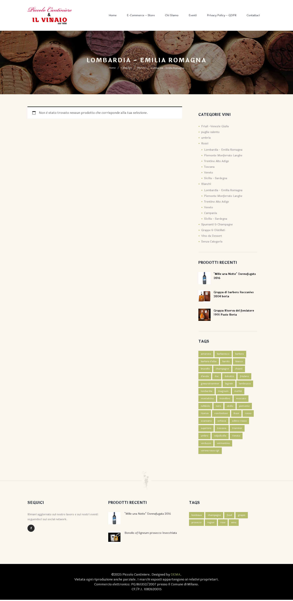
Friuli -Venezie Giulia (215, 126)
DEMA (175, 575)
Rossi (204, 143)
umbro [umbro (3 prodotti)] (204, 437)
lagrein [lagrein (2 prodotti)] (229, 384)
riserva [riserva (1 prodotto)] (205, 414)
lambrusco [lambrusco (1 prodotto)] (245, 384)
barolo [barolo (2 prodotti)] (226, 361)
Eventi (193, 15)
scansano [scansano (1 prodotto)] (206, 422)
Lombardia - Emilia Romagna (223, 150)
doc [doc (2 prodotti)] (217, 376)
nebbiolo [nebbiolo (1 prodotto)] (205, 407)
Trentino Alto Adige (216, 161)
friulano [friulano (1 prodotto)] (244, 376)
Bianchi (141, 68)
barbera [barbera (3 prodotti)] (239, 354)
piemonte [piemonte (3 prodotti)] (244, 407)
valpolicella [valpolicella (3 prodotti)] (220, 437)
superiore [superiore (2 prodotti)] (206, 429)
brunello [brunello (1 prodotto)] (205, 369)
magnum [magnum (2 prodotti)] (223, 392)
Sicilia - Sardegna (215, 178)
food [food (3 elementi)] (229, 516)
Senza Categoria (211, 241)
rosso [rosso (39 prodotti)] (248, 414)
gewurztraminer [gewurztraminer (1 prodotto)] (210, 384)
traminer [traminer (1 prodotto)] (237, 429)
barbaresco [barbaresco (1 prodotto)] (223, 354)
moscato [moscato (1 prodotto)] (241, 399)
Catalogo (126, 68)
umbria (206, 138)
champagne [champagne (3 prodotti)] (222, 369)
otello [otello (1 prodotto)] (230, 407)
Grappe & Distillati (213, 230)
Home (113, 15)
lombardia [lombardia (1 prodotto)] (206, 392)
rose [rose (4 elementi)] (223, 524)
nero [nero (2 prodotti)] (218, 407)
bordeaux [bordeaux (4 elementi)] (196, 516)
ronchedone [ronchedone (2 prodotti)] (221, 414)
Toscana (209, 167)
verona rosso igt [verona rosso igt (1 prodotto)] (210, 452)
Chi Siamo (171, 15)
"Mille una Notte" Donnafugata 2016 (148, 515)
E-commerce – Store (141, 15)
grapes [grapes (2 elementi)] (242, 516)
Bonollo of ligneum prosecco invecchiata (151, 534)
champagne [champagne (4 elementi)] (214, 516)
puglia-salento (210, 132)
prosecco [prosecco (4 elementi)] (196, 524)
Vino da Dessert (211, 236)
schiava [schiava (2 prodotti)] (222, 422)
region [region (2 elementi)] (211, 524)
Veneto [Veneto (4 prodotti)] (236, 437)
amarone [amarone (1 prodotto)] (206, 354)
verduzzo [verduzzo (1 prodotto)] (206, 444)
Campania (210, 213)
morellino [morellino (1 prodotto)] (225, 399)
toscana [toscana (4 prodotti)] (221, 429)
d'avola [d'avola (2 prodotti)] (205, 376)
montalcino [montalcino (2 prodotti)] (207, 399)
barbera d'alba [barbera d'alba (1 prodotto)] (208, 361)
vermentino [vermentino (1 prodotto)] (223, 444)
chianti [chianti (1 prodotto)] (239, 369)
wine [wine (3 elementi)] (233, 524)
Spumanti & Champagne (217, 224)
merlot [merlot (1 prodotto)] (238, 392)
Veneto (208, 172)
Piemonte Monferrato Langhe (223, 155)
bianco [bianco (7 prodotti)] (239, 361)
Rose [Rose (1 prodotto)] (236, 414)
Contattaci (253, 15)
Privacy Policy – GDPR (221, 15)
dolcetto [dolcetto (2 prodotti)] (229, 376)
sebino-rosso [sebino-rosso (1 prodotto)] (239, 422)
